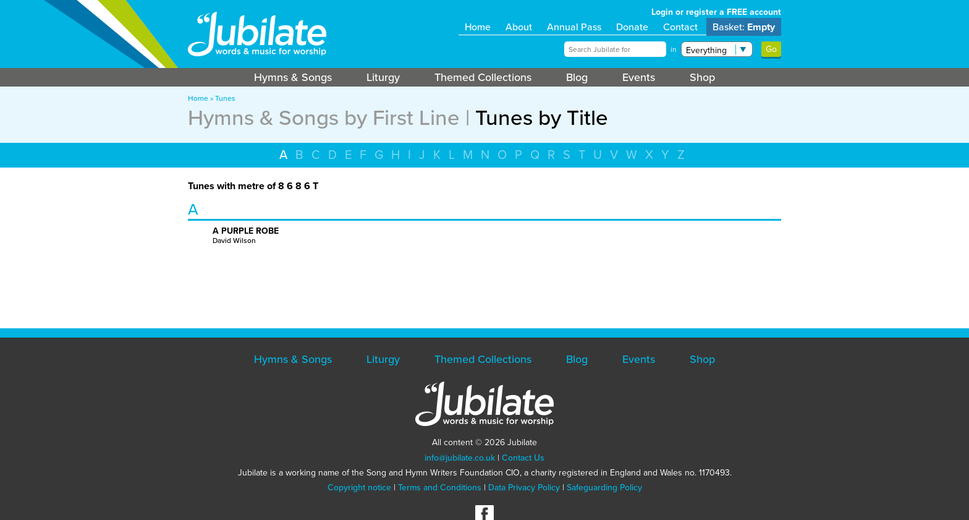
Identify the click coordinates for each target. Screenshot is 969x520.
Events (638, 77)
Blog (577, 77)
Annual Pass (574, 27)
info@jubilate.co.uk (460, 457)
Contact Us (523, 457)
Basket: (744, 27)
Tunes (225, 98)
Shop (702, 77)
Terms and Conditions (439, 487)
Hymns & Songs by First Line (324, 117)
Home (478, 27)
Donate (632, 27)
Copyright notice (359, 487)
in (674, 49)
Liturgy (383, 77)
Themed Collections (482, 77)
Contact (680, 27)
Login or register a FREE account (716, 12)
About (519, 27)
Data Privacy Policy (524, 487)
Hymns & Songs (293, 77)
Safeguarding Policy (604, 487)
